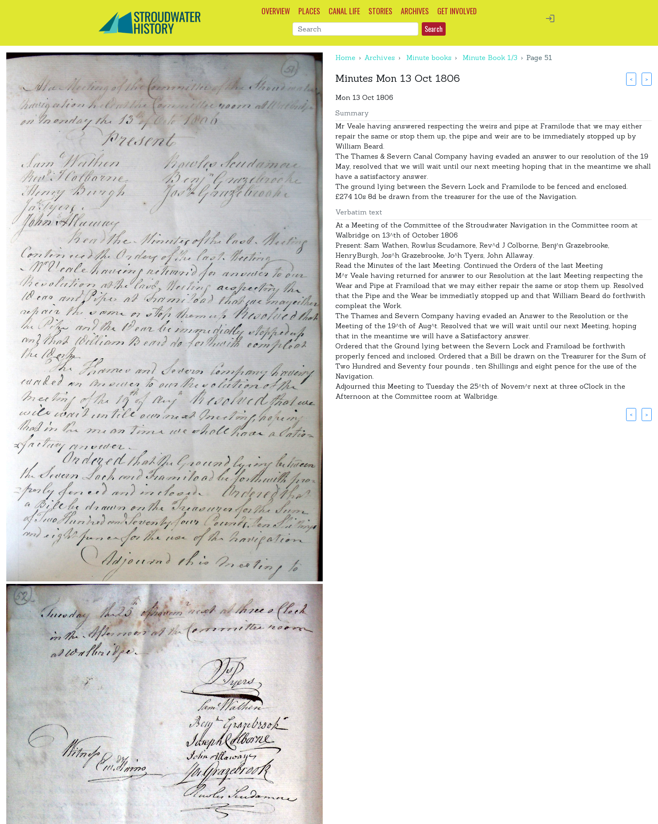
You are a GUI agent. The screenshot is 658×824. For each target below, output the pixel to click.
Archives (379, 57)
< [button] (631, 79)
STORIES (380, 10)
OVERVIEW (275, 10)
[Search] (355, 29)
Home (345, 57)
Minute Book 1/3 (489, 57)
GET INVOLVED (457, 10)
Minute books (429, 57)
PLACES (309, 10)
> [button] (646, 79)
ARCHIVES (415, 10)
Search (434, 29)
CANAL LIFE (344, 10)
